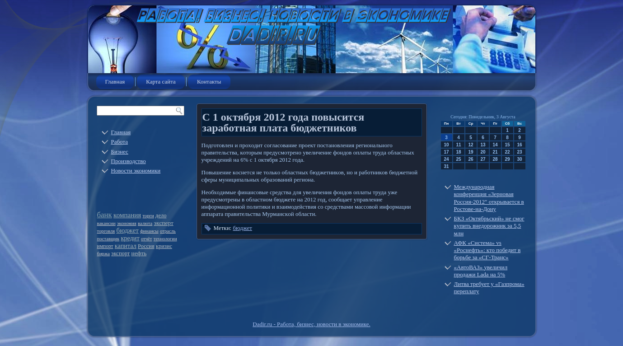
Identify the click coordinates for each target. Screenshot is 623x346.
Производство (128, 161)
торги (148, 215)
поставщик (108, 238)
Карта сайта (161, 81)
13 (482, 144)
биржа (103, 253)
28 (494, 159)
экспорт (120, 253)
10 (446, 144)
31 (446, 166)
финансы (149, 231)
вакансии (106, 223)
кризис (164, 246)
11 (458, 144)
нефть (139, 253)
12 (470, 144)
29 (507, 159)
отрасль (168, 231)
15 (507, 144)
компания (127, 215)
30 (519, 159)
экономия (126, 223)
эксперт (163, 223)
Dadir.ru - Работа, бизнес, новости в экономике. (311, 324)
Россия (146, 246)
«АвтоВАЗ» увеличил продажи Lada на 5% (481, 271)
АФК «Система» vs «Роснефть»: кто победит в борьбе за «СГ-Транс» (487, 250)
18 (458, 152)
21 (494, 152)
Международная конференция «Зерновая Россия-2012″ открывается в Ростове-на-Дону (489, 197)
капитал (125, 245)
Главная (115, 81)
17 (446, 152)
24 (446, 159)
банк (104, 214)
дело (160, 215)
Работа (119, 141)
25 (458, 159)
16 (519, 144)
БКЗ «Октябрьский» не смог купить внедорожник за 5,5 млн (489, 226)
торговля (106, 231)
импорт (105, 246)
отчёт (146, 238)
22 (507, 152)
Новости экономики (136, 170)
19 (470, 152)
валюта (145, 223)
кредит (130, 238)
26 (470, 159)
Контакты (209, 81)
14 (494, 144)
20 (482, 152)
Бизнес (119, 151)
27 (482, 159)
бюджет (127, 230)
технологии (165, 238)
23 (519, 152)
